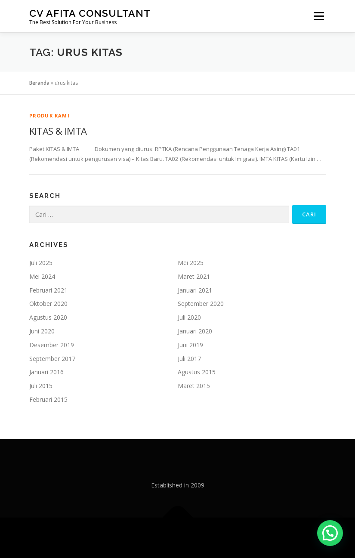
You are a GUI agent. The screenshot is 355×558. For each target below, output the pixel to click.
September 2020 (201, 303)
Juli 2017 (189, 359)
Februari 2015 (48, 399)
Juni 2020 (42, 331)
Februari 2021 (48, 290)
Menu (318, 16)
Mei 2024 (42, 276)
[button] (330, 533)
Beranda (39, 82)
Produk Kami (49, 115)
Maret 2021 (194, 276)
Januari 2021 (195, 290)
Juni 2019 (190, 345)
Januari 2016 (46, 372)
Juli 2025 (40, 263)
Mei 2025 (191, 263)
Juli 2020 (189, 317)
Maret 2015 (194, 386)
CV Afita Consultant (90, 13)
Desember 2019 (51, 345)
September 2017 (52, 359)
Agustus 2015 (197, 372)
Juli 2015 (40, 386)
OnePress (198, 537)
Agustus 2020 (48, 317)
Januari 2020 (195, 331)
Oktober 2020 (48, 303)
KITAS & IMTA (58, 130)
